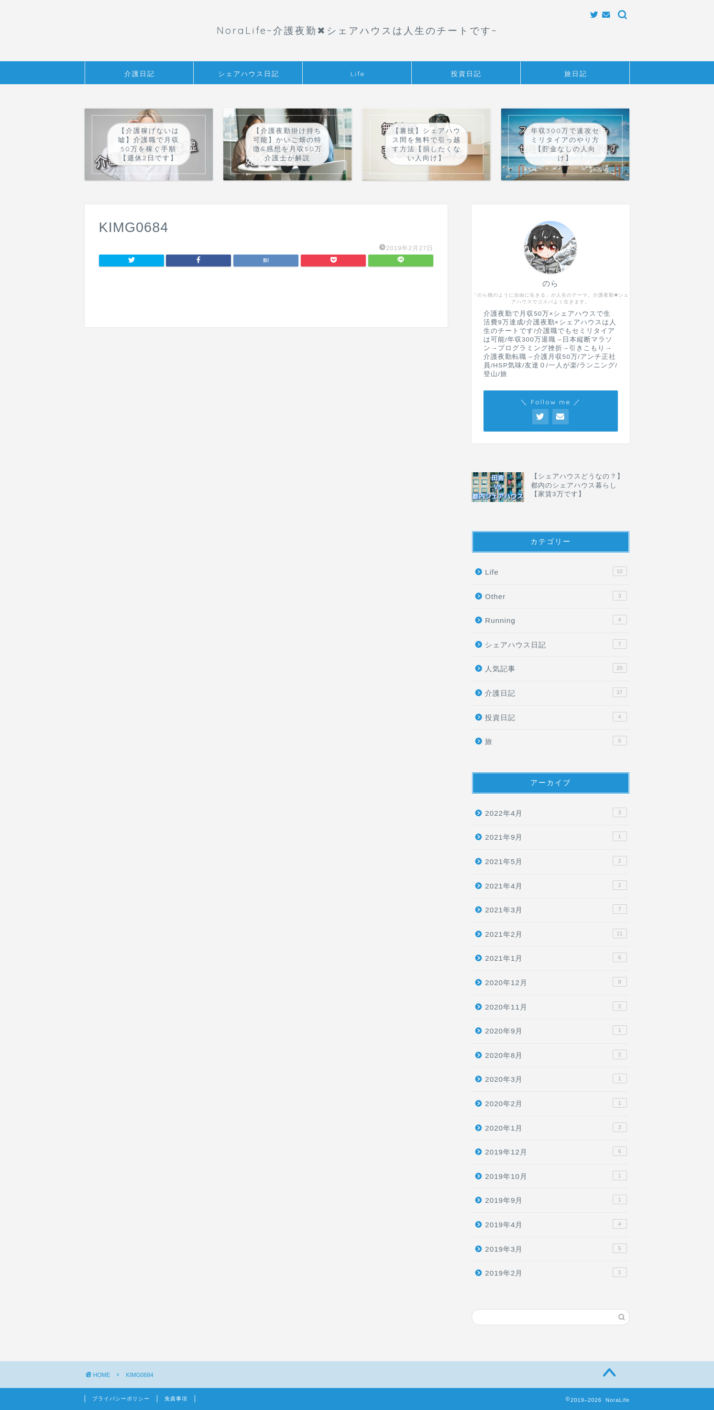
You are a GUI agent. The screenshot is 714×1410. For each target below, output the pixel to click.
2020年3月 (555, 1078)
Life (358, 73)
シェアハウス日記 (248, 73)
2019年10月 (555, 1175)
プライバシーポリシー (121, 1398)
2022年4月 (555, 812)
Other (555, 595)
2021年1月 (555, 957)
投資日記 (466, 73)
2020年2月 (555, 1103)
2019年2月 (555, 1272)
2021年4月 (555, 885)
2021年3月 (555, 909)
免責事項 (176, 1398)
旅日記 (575, 73)
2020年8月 (555, 1054)
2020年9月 (555, 1030)
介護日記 (139, 73)
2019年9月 (555, 1199)
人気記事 (555, 668)
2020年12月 (555, 982)
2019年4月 (555, 1224)
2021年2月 (555, 933)
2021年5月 (555, 861)
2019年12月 (555, 1151)
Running (555, 619)
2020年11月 (555, 1006)
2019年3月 (555, 1248)
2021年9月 (555, 836)
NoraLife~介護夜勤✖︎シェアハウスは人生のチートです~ (357, 30)
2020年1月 (555, 1127)
